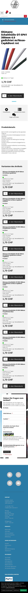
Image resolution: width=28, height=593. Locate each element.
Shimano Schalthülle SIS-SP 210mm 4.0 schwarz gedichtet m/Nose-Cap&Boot (13, 255)
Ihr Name (5, 408)
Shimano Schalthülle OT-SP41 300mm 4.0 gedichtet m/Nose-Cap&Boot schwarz (14, 200)
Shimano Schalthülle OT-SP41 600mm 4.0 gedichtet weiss (14, 364)
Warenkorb (7, 559)
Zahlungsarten (8, 561)
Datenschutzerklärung (11, 445)
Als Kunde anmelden (10, 568)
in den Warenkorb (15, 96)
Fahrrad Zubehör (9, 533)
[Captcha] (14, 442)
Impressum (8, 550)
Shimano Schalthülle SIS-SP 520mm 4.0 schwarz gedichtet (13, 172)
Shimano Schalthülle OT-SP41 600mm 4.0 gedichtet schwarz (14, 227)
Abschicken (7, 452)
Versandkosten (8, 563)
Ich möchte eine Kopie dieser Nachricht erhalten (11, 426)
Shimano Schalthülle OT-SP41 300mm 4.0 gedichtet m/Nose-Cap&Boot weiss (14, 283)
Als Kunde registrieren (10, 566)
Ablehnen (16, 590)
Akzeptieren (23, 590)
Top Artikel (7, 557)
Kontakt (7, 543)
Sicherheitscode (7, 431)
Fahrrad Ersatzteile (9, 19)
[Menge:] (4, 95)
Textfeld (5, 419)
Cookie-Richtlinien (10, 587)
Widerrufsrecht (8, 564)
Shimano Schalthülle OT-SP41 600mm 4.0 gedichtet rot (14, 337)
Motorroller (8, 529)
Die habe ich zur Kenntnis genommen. (13, 446)
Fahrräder (7, 531)
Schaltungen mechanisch (10, 21)
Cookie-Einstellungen (7, 590)
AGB (6, 547)
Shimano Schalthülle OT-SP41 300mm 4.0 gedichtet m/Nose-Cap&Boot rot (14, 37)
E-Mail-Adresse (7, 413)
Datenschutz (8, 545)
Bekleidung (7, 536)
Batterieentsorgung (10, 549)
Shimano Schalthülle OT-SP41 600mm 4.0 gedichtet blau (14, 311)
